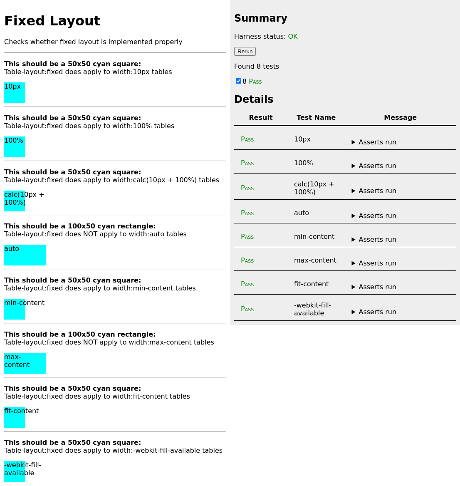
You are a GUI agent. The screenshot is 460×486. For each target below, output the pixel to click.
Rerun (244, 51)
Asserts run (377, 142)
